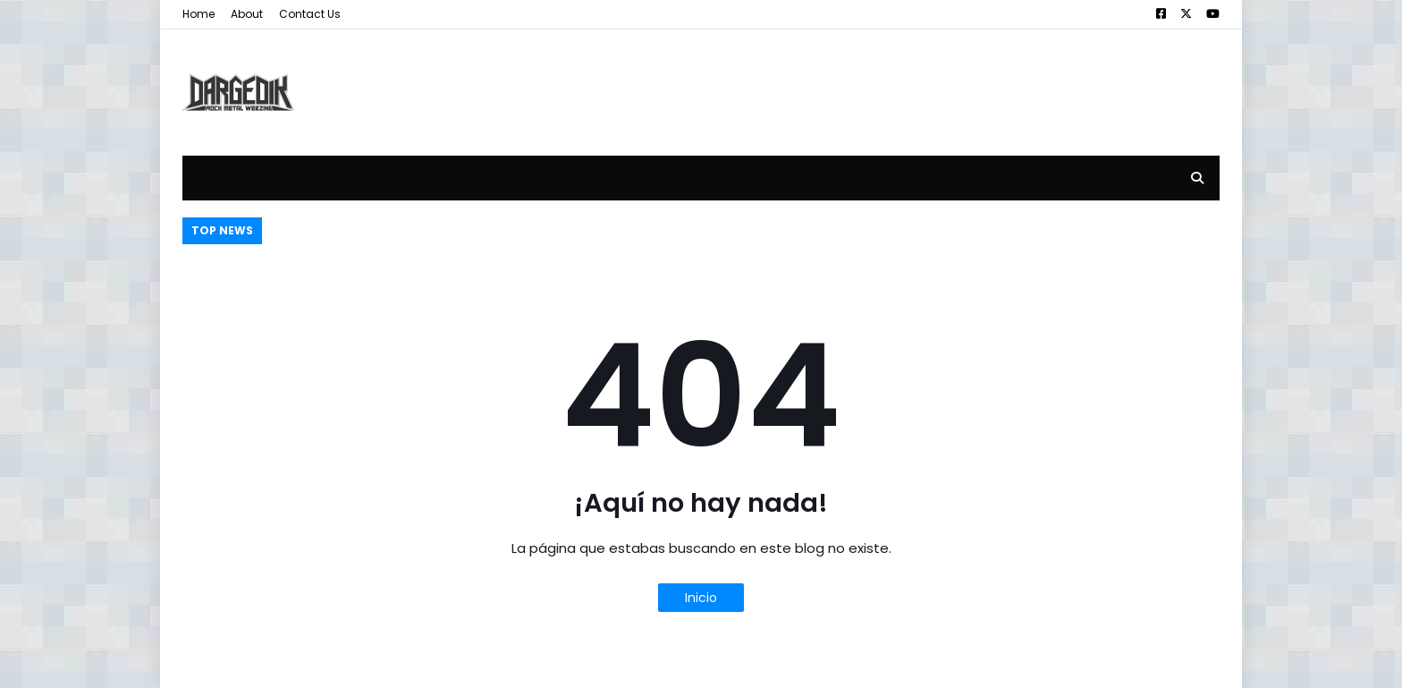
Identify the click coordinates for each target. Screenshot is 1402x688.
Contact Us (310, 13)
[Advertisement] (894, 79)
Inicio (701, 598)
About (247, 13)
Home (198, 13)
